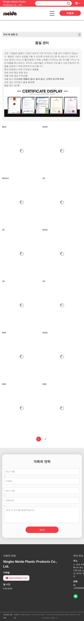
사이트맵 (16, 616)
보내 (42, 529)
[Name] (68, 3)
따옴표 (70, 13)
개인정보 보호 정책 (7, 616)
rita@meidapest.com (16, 578)
